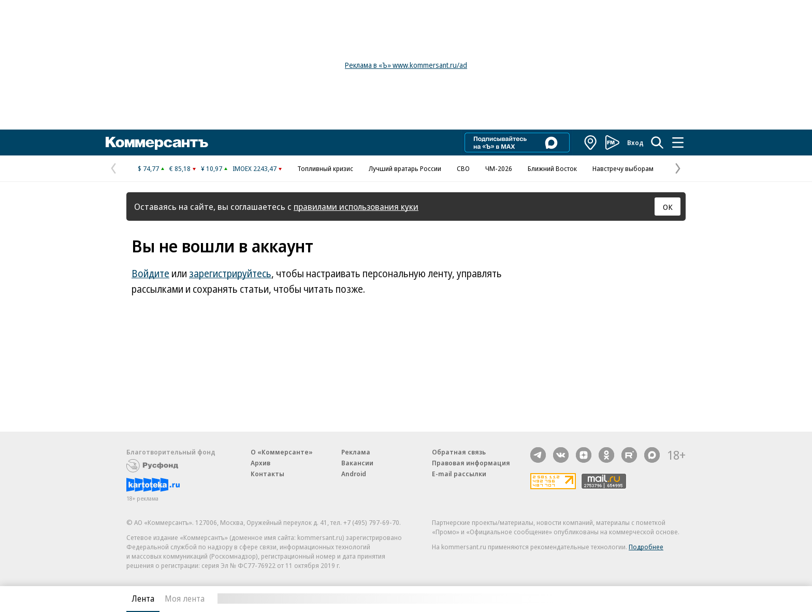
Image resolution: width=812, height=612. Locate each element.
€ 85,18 (180, 168)
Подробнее (646, 546)
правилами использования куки (356, 206)
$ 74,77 (148, 168)
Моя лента (185, 598)
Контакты (267, 473)
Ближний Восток (552, 168)
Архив (260, 462)
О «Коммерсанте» (282, 452)
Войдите (150, 273)
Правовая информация (471, 462)
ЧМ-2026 (498, 168)
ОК (668, 207)
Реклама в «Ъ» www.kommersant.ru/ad (406, 65)
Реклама (355, 452)
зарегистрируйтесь (230, 273)
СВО (463, 168)
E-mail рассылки (459, 473)
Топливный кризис (325, 168)
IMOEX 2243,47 (255, 168)
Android (353, 473)
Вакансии (357, 462)
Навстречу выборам (623, 168)
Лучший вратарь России (405, 168)
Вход (635, 142)
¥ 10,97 (211, 168)
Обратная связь (459, 452)
